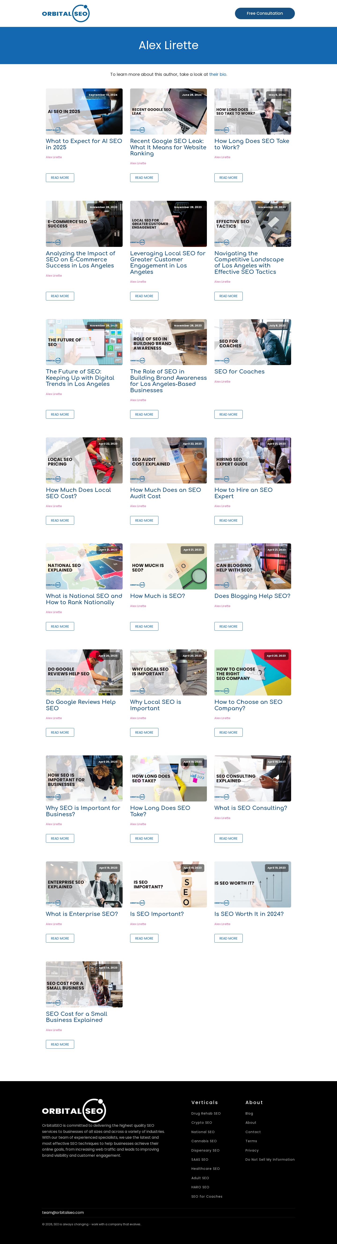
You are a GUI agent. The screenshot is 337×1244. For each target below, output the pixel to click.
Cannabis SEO (204, 1141)
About (250, 1122)
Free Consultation (265, 13)
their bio (217, 74)
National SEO (203, 1132)
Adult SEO (200, 1178)
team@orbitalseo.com (63, 1212)
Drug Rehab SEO (206, 1113)
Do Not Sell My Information (270, 1159)
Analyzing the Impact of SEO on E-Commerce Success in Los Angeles (80, 260)
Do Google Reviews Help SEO (81, 705)
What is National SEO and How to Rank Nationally (84, 599)
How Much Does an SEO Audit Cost (165, 493)
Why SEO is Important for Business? (83, 811)
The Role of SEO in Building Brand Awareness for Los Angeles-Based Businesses (168, 381)
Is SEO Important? (157, 914)
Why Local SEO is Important (155, 705)
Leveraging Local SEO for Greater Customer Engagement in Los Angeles (167, 263)
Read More (60, 177)
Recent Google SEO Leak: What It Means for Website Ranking (168, 147)
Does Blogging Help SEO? (252, 596)
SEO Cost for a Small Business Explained (76, 1017)
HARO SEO (200, 1187)
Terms (251, 1141)
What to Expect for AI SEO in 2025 (84, 144)
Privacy (252, 1150)
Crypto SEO (201, 1122)
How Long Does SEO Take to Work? (251, 144)
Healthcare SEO (205, 1169)
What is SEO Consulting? (250, 808)
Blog (249, 1113)
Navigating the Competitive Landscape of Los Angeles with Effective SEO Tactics (249, 263)
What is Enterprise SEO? (82, 914)
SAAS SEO (200, 1159)
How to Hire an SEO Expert (243, 493)
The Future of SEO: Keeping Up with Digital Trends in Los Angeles (80, 378)
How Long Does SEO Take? (160, 811)
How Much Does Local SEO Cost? (78, 493)
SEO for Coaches (239, 372)
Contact (253, 1132)
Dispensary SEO (205, 1150)
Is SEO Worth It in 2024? (249, 914)
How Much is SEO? (157, 596)
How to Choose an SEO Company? (248, 705)
